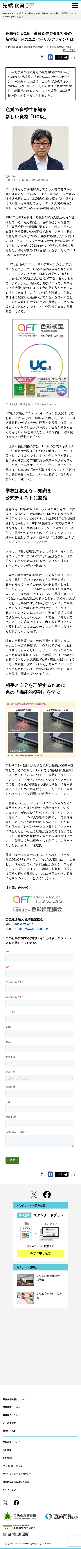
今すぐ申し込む (40, 1253)
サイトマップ (9, 1489)
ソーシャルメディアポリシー (17, 1474)
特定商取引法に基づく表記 (16, 1481)
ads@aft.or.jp (24, 924)
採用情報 (7, 1450)
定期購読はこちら (11, 1407)
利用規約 (7, 1458)
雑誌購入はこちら (11, 1415)
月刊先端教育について (14, 1399)
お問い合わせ (9, 1431)
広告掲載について (11, 1442)
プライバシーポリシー (14, 1466)
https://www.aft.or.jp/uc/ (31, 928)
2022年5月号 (69, 50)
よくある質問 (9, 1423)
